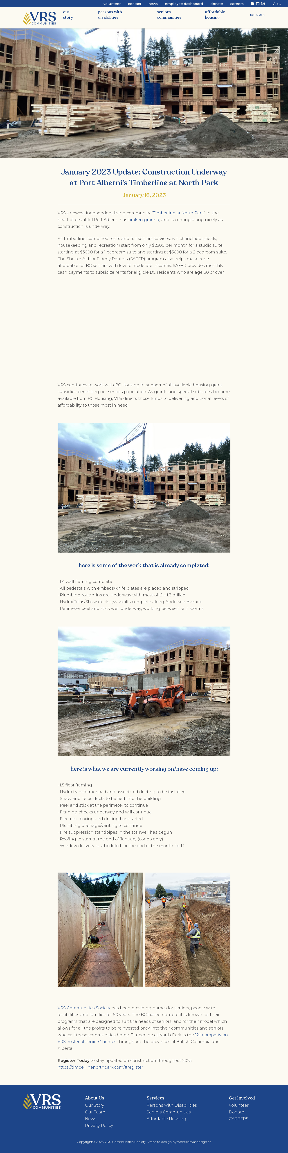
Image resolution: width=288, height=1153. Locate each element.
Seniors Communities (169, 14)
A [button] (274, 4)
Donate (216, 4)
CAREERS (257, 14)
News (153, 4)
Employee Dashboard (184, 4)
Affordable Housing (215, 14)
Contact (134, 4)
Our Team (95, 1112)
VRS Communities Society (84, 1007)
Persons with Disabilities (110, 14)
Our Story (68, 14)
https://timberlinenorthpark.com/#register (100, 1067)
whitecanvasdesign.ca (194, 1142)
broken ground (143, 219)
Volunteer (112, 4)
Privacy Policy (99, 1125)
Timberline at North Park (178, 212)
